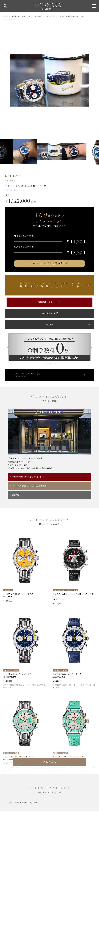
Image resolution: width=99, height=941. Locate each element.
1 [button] (44, 363)
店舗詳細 (16, 495)
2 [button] (46, 363)
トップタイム (49, 16)
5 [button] (55, 363)
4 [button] (52, 363)
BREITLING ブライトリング (21, 16)
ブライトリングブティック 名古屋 (25, 458)
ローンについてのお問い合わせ (49, 263)
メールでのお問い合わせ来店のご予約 (29, 486)
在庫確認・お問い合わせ (49, 302)
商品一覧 (38, 16)
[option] (49, 80)
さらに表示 (49, 762)
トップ (5, 16)
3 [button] (49, 363)
